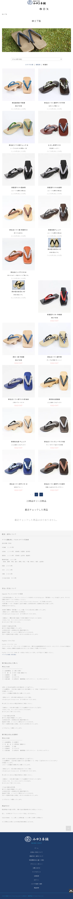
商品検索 (36, 888)
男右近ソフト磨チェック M (18, 145)
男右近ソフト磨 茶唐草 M (18, 230)
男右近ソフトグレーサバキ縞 (54, 442)
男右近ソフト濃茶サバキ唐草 (54, 484)
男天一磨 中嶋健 (18, 357)
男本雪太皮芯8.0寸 (18, 292)
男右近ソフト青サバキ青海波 (18, 399)
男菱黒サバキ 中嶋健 (54, 315)
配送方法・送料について (36, 856)
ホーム (36, 848)
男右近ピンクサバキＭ (18, 272)
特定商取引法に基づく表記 (36, 860)
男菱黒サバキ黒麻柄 (18, 187)
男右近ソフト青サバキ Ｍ (18, 484)
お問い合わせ (36, 868)
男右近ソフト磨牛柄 (54, 357)
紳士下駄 (4, 14)
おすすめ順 (29, 65)
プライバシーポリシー (36, 864)
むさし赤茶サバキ (54, 145)
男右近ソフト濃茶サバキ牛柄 (54, 103)
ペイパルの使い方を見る (9, 654)
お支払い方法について (36, 852)
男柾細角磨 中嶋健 (18, 103)
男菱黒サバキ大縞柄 (54, 187)
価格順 (38, 65)
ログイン (36, 880)
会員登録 (36, 876)
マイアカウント (36, 872)
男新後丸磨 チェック (18, 442)
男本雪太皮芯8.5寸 (54, 249)
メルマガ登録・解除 (36, 884)
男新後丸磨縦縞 (54, 399)
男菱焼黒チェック (54, 230)
